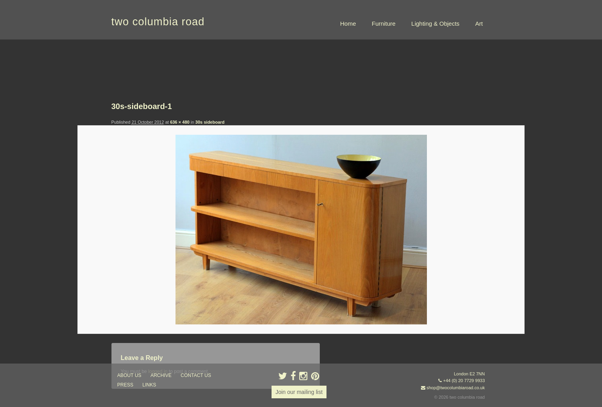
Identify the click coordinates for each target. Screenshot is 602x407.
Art (479, 23)
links (149, 385)
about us (129, 375)
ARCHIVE (161, 375)
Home (348, 23)
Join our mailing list (299, 392)
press (125, 385)
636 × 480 (179, 122)
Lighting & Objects (435, 23)
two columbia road (158, 22)
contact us (196, 375)
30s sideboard (210, 122)
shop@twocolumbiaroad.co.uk (455, 387)
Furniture (384, 23)
